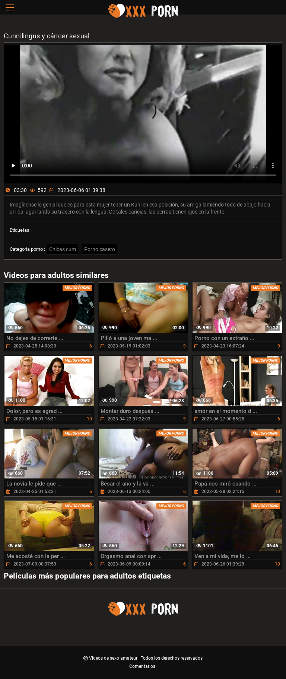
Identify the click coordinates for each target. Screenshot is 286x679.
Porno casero (99, 249)
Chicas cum (62, 249)
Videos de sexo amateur (114, 658)
